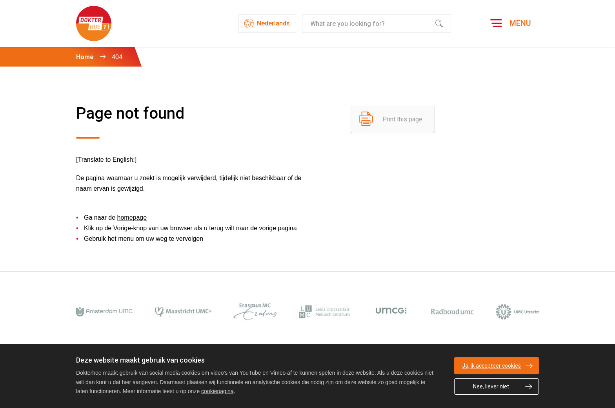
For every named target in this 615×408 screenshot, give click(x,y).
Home (85, 57)
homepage (132, 217)
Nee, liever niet (491, 386)
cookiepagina (217, 391)
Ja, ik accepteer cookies (491, 366)
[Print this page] (393, 119)
